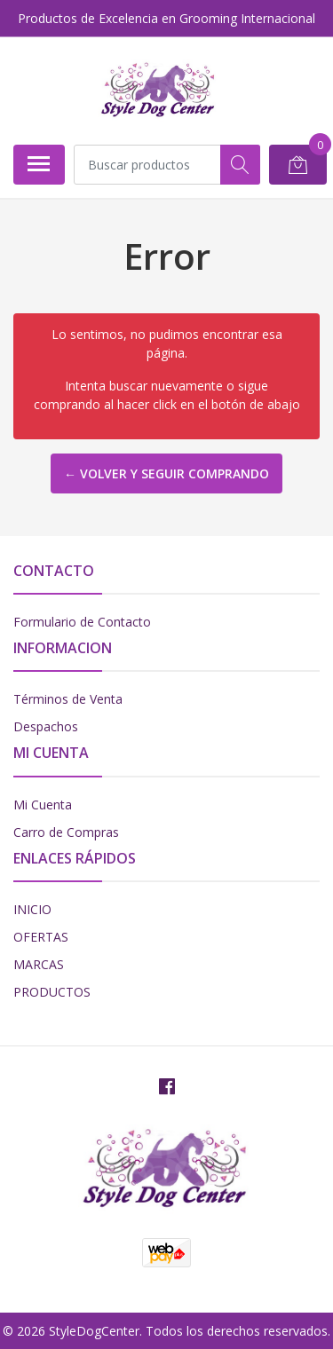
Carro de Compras (66, 832)
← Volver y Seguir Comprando (166, 473)
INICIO (32, 909)
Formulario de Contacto (82, 621)
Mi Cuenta (42, 804)
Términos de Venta (68, 698)
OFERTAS (40, 936)
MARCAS (38, 964)
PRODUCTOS (52, 991)
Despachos (45, 726)
